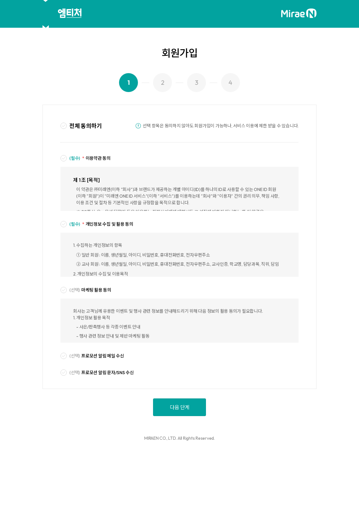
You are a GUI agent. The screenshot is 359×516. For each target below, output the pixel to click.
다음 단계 (180, 407)
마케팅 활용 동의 (90, 290)
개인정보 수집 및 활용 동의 (101, 224)
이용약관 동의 (90, 158)
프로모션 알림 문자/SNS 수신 (101, 372)
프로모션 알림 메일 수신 (96, 356)
